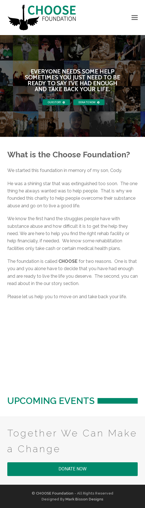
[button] (135, 17)
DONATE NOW (88, 102)
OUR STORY (56, 102)
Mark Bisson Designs (84, 499)
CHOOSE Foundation (54, 493)
